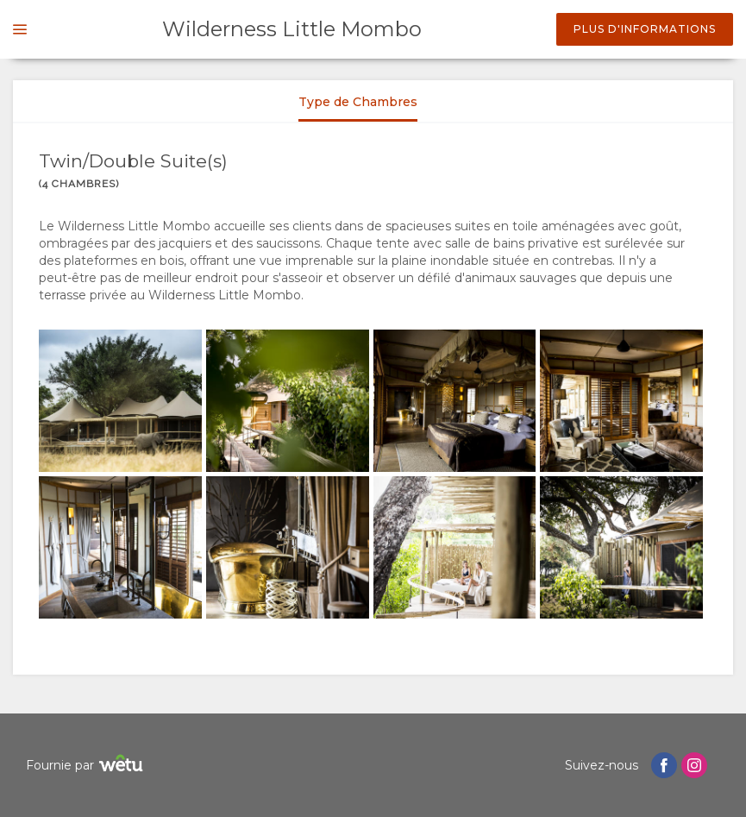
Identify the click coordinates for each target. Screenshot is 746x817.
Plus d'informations (645, 28)
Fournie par (86, 765)
